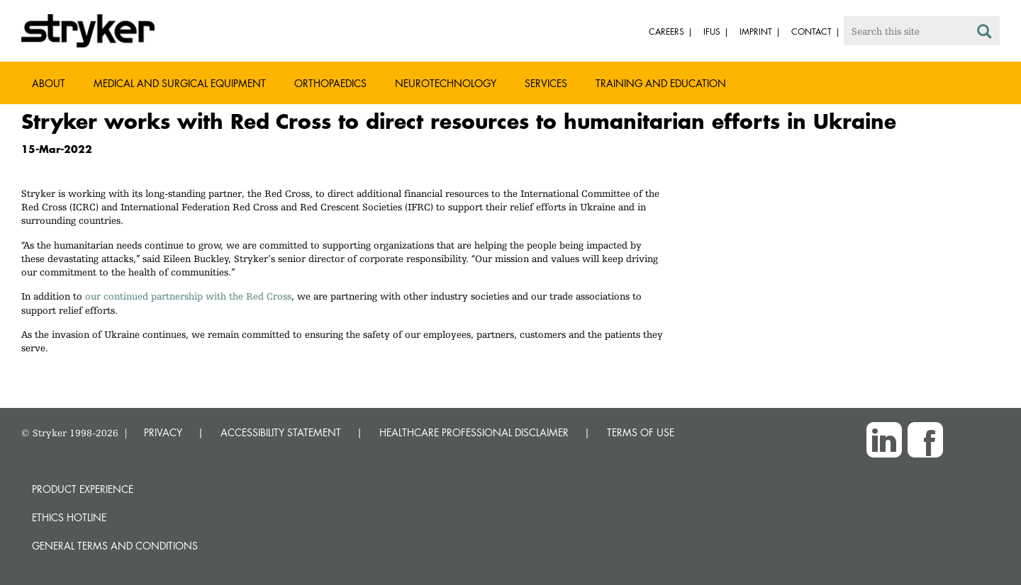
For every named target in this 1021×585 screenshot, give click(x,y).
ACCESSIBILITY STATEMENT (281, 432)
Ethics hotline (69, 517)
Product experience (82, 489)
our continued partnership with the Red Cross (188, 296)
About (48, 83)
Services (546, 83)
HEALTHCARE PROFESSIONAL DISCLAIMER (474, 432)
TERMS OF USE (640, 432)
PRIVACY (163, 432)
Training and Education (661, 83)
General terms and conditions (115, 545)
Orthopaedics (330, 83)
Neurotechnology (445, 83)
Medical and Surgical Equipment (180, 83)
